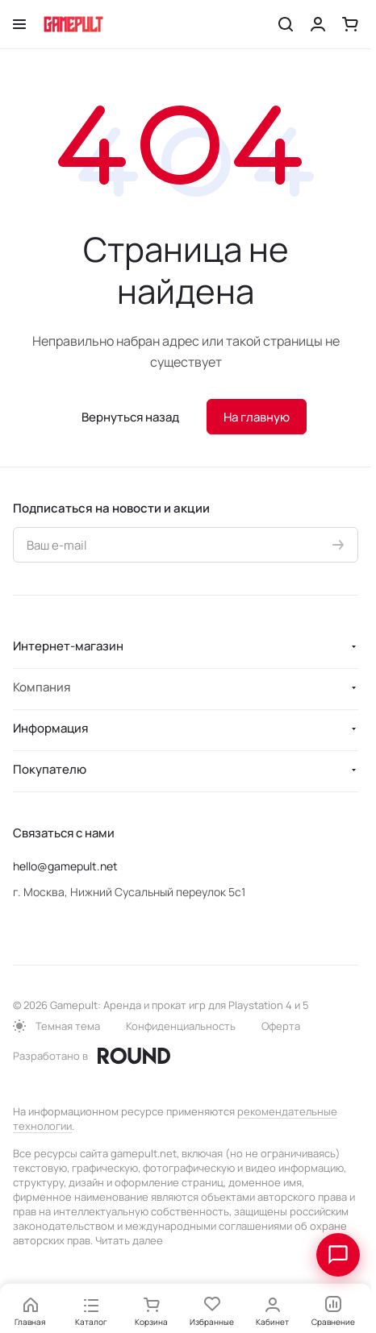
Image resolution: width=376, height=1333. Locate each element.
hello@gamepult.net (65, 866)
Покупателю (49, 769)
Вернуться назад (130, 417)
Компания (41, 687)
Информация (50, 728)
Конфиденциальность (181, 1026)
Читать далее (129, 1240)
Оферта (280, 1026)
